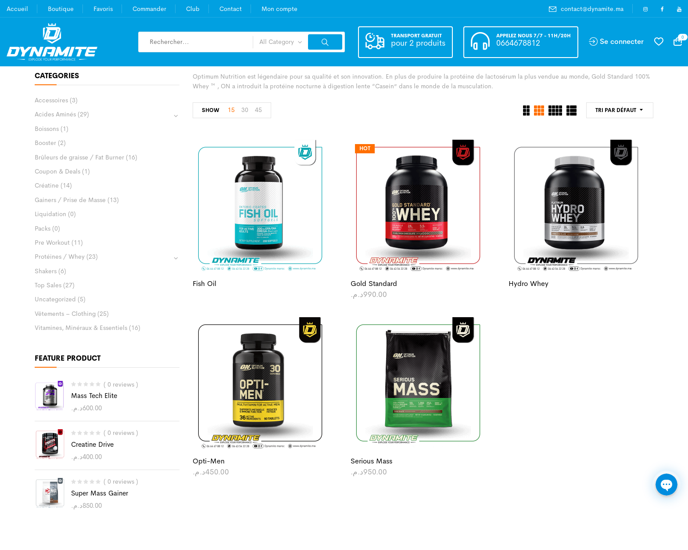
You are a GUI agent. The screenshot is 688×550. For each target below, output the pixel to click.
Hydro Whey (528, 283)
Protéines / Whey (60, 257)
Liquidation (50, 214)
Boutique (61, 9)
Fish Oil (204, 283)
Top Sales (48, 285)
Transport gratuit (416, 36)
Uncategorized (55, 299)
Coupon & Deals (57, 171)
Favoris (103, 9)
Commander (149, 9)
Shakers (46, 271)
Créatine (47, 185)
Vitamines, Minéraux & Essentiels (81, 328)
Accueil (17, 9)
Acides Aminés (55, 114)
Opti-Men (209, 461)
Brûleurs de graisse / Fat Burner (79, 157)
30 (244, 110)
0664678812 (518, 43)
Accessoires (51, 100)
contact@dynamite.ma (592, 9)
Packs (42, 228)
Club (193, 9)
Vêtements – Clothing (65, 314)
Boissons (47, 129)
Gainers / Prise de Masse (70, 200)
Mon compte (279, 9)
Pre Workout (52, 242)
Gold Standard (374, 283)
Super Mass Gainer (99, 493)
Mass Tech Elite (94, 395)
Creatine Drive (92, 444)
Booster (45, 143)
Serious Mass (371, 461)
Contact (230, 9)
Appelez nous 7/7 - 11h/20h (533, 36)
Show (210, 110)
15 (231, 110)
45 (258, 110)
